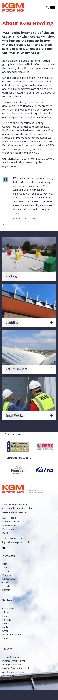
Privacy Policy (9, 675)
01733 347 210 (14, 538)
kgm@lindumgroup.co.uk (16, 542)
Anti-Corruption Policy (13, 671)
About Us (7, 567)
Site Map (6, 586)
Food (5, 616)
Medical (6, 627)
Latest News (8, 578)
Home (5, 563)
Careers (6, 589)
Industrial (6, 619)
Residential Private (11, 634)
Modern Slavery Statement (15, 668)
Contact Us (7, 582)
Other (5, 630)
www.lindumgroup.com (15, 511)
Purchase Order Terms (13, 660)
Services (6, 571)
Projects (6, 574)
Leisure (6, 623)
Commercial (8, 608)
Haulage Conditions (12, 664)
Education (7, 612)
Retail (5, 638)
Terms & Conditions (12, 657)
